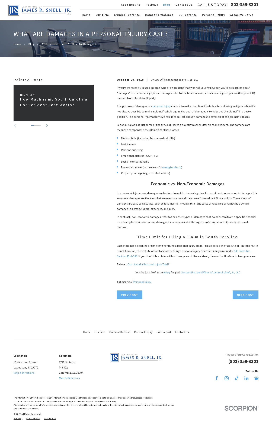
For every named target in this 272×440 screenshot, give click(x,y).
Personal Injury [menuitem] (213, 15)
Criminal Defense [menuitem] (127, 15)
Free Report (164, 332)
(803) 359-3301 (243, 361)
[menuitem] (18, 418)
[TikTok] (237, 378)
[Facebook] (217, 378)
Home (87, 332)
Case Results (130, 4)
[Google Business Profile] (256, 378)
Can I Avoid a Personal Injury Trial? (148, 264)
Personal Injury (142, 282)
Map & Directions (24, 372)
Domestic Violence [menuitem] (159, 15)
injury (166, 272)
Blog (166, 4)
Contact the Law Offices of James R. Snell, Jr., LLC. (211, 272)
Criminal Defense (119, 332)
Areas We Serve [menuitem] (241, 15)
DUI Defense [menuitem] (188, 15)
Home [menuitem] (86, 15)
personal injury (161, 106)
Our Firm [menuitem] (102, 15)
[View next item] (46, 125)
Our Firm (100, 332)
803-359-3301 (244, 4)
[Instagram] (227, 378)
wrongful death (171, 167)
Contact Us (183, 4)
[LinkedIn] (246, 378)
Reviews (152, 4)
